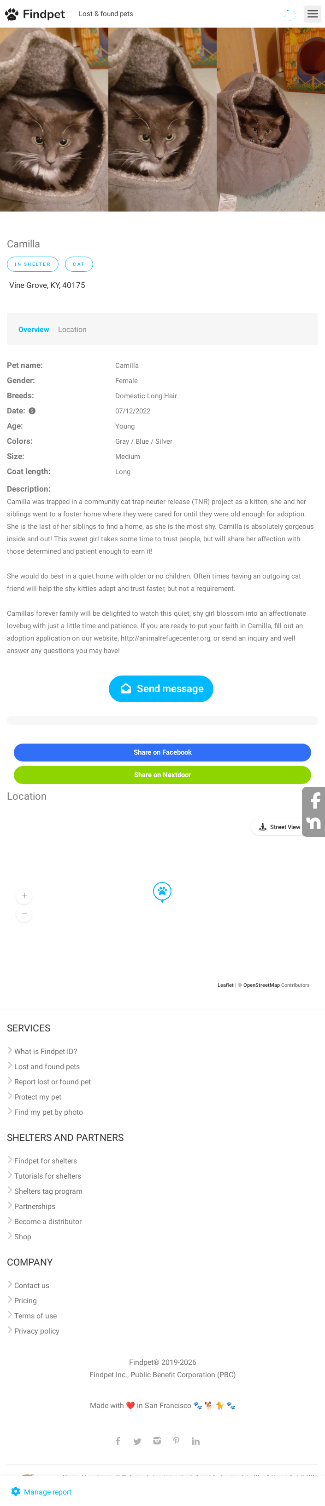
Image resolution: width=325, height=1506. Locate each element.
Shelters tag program (48, 1191)
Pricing (25, 1300)
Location (72, 329)
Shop (22, 1236)
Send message (161, 688)
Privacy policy (36, 1331)
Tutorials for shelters (47, 1176)
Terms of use (35, 1315)
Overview (33, 329)
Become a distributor (48, 1221)
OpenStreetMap (261, 985)
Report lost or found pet (52, 1081)
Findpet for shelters (45, 1161)
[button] (156, 882)
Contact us (31, 1285)
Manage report (40, 1492)
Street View (285, 827)
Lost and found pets (47, 1066)
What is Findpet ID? (45, 1051)
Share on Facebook (163, 752)
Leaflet (226, 985)
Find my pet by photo (48, 1112)
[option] (54, 120)
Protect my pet (37, 1097)
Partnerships (34, 1206)
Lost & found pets (106, 14)
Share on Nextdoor (162, 775)
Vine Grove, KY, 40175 (47, 285)
